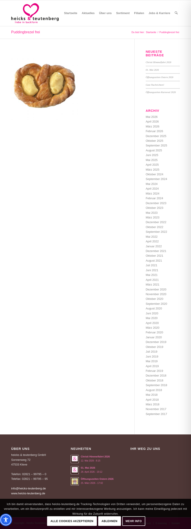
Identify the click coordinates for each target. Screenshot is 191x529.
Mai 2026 (152, 116)
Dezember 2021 (156, 251)
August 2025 (154, 150)
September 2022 (156, 231)
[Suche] (176, 13)
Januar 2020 (154, 337)
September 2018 (156, 385)
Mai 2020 (152, 318)
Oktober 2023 (154, 207)
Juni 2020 (152, 313)
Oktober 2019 (154, 347)
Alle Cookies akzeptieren (72, 521)
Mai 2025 (152, 160)
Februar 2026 (154, 131)
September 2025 (156, 145)
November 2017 (156, 409)
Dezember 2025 (156, 136)
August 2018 (154, 390)
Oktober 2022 (154, 227)
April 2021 (152, 279)
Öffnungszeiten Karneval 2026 (161, 92)
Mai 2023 (152, 212)
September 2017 (156, 414)
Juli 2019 (151, 351)
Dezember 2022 (156, 222)
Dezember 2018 (156, 375)
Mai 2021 (152, 275)
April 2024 (152, 188)
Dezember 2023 (156, 203)
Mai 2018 (152, 394)
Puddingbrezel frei (25, 32)
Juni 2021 (152, 270)
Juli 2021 (151, 265)
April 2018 (152, 399)
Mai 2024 (152, 184)
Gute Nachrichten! (155, 84)
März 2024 (152, 193)
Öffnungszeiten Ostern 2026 (159, 77)
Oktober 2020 (154, 298)
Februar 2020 (154, 332)
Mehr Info (134, 521)
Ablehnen (109, 521)
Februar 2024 (154, 198)
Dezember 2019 (156, 342)
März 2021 (152, 284)
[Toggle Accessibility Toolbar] (6, 520)
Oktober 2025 (154, 140)
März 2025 (152, 169)
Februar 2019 (154, 370)
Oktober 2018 (154, 380)
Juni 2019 (152, 356)
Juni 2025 (152, 155)
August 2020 (154, 308)
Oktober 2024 (154, 174)
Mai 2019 (152, 361)
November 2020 (156, 294)
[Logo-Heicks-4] (35, 13)
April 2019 (152, 366)
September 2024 (156, 179)
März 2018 (152, 404)
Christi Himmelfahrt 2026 (158, 62)
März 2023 (152, 217)
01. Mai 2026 (152, 69)
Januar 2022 (154, 246)
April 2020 (152, 323)
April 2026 (152, 121)
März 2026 (152, 126)
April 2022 (152, 241)
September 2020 (156, 303)
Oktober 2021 (154, 255)
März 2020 (152, 327)
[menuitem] (70, 13)
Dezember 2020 (156, 289)
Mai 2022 (152, 236)
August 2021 (154, 260)
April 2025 (152, 164)
